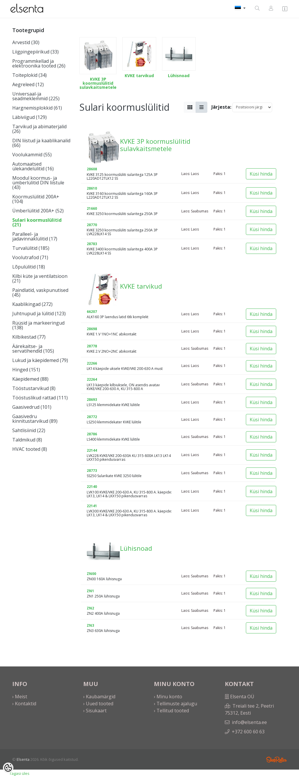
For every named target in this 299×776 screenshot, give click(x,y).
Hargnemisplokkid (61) (37, 108)
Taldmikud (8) (27, 440)
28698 (92, 329)
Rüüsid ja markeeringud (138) (38, 325)
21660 (92, 208)
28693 (92, 399)
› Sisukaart (95, 710)
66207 (92, 311)
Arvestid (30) (25, 42)
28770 (92, 225)
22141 (92, 506)
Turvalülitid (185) (30, 248)
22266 (92, 363)
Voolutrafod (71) (30, 257)
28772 (92, 417)
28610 (92, 188)
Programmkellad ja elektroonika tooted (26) (38, 63)
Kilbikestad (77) (29, 337)
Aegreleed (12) (28, 84)
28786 (92, 434)
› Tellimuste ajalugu (175, 703)
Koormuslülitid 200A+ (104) (35, 199)
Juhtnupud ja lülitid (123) (39, 313)
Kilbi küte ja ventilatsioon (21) (39, 278)
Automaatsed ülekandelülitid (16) (33, 166)
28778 (92, 346)
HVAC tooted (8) (29, 449)
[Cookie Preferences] (8, 768)
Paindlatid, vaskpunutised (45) (40, 292)
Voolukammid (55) (32, 154)
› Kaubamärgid (99, 696)
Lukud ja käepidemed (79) (40, 360)
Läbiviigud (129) (29, 117)
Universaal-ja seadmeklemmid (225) (36, 96)
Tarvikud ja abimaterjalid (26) (39, 128)
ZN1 (90, 591)
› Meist (19, 696)
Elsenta (23, 759)
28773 (92, 470)
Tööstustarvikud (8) (33, 388)
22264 (92, 379)
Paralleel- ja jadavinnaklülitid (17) (34, 236)
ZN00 (91, 574)
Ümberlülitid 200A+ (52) (38, 210)
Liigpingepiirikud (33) (35, 52)
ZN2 (90, 608)
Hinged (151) (26, 369)
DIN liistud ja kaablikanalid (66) (41, 142)
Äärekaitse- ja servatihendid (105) (33, 348)
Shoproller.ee (276, 760)
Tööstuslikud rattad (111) (40, 397)
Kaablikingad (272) (32, 304)
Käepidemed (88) (30, 379)
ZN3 (90, 625)
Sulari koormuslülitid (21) (37, 222)
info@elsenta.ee (249, 722)
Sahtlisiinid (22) (28, 430)
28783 (92, 244)
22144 (92, 450)
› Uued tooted (98, 703)
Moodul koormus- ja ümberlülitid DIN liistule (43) (38, 182)
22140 (92, 487)
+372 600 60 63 (248, 731)
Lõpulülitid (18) (28, 267)
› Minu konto (168, 696)
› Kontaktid (24, 703)
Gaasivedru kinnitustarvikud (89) (35, 418)
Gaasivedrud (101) (31, 407)
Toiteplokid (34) (29, 75)
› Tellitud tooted (171, 710)
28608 (92, 169)
